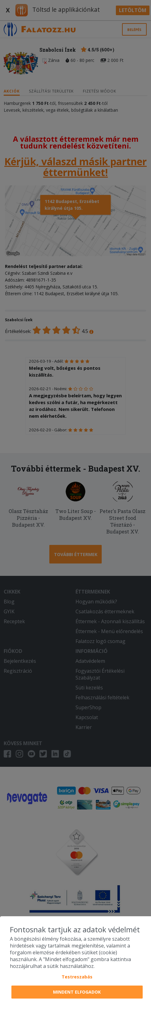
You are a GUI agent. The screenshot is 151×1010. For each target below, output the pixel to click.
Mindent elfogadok (77, 992)
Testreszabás (77, 977)
